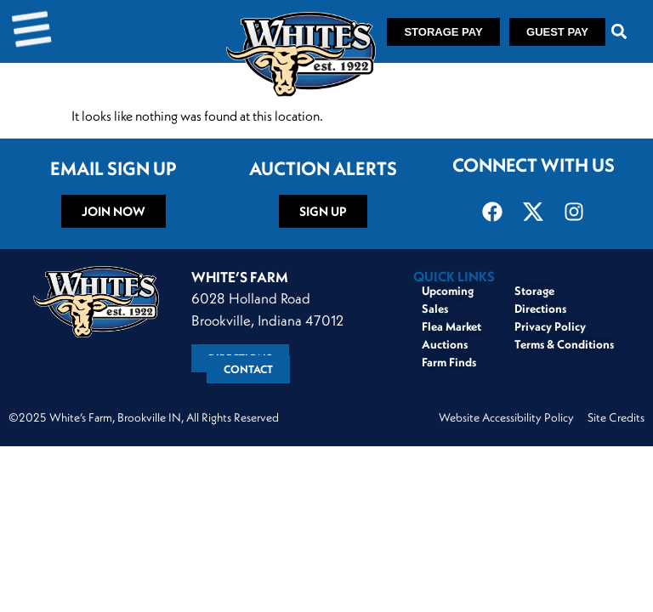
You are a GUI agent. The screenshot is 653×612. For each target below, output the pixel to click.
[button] (619, 32)
